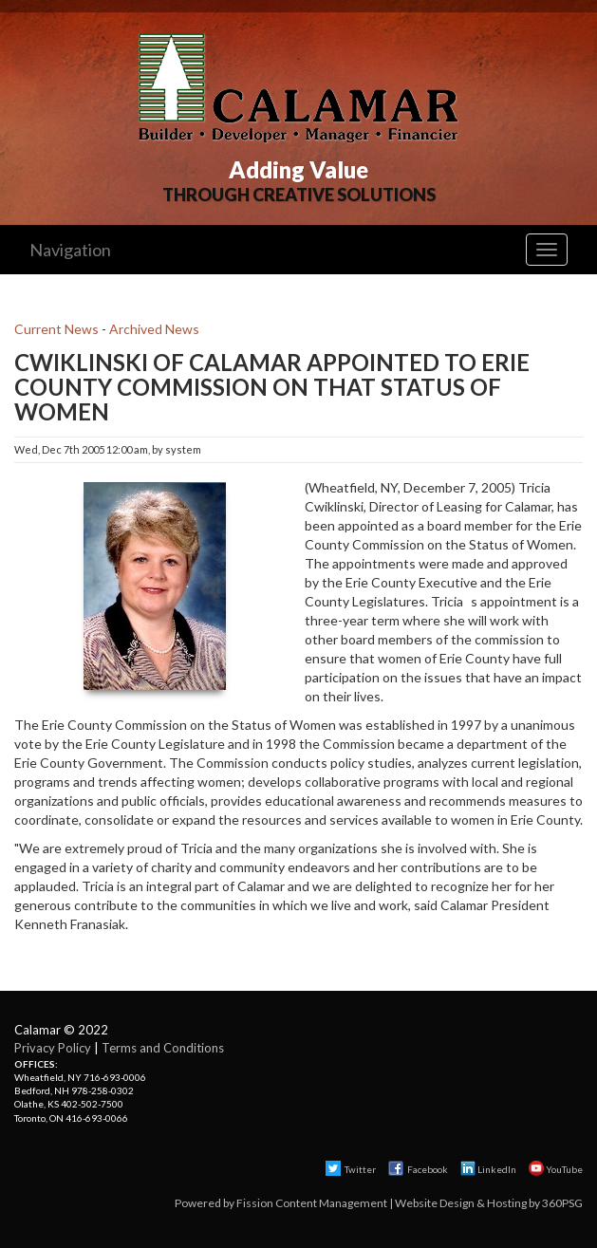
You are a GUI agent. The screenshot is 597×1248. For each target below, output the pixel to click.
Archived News (154, 329)
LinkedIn (488, 1169)
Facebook (419, 1169)
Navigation (70, 249)
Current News (56, 329)
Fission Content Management (311, 1203)
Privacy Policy (52, 1047)
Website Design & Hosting (461, 1203)
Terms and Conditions (163, 1047)
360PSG (562, 1203)
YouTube (556, 1169)
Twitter (351, 1169)
